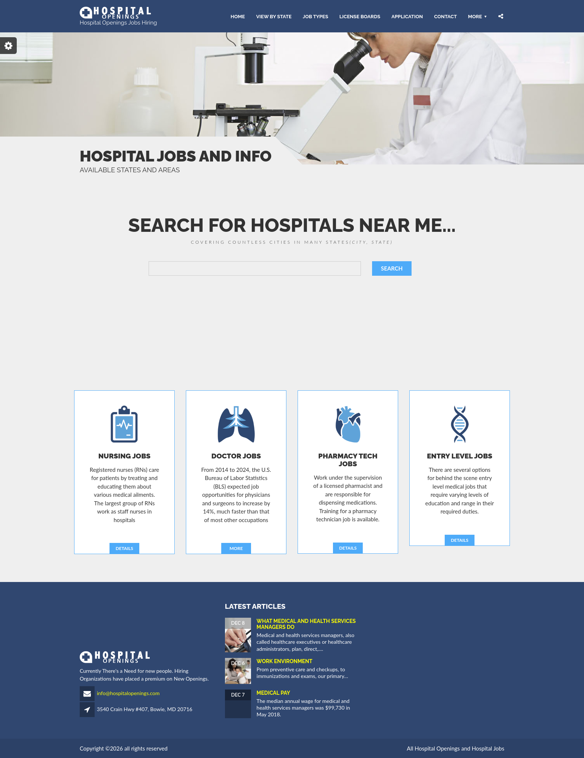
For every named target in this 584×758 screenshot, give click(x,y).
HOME (238, 16)
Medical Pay (273, 693)
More (475, 16)
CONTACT (445, 16)
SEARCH (392, 268)
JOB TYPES (315, 16)
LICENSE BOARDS (359, 16)
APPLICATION (407, 16)
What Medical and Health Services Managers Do (306, 624)
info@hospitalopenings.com (128, 693)
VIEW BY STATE (274, 16)
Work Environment (284, 661)
